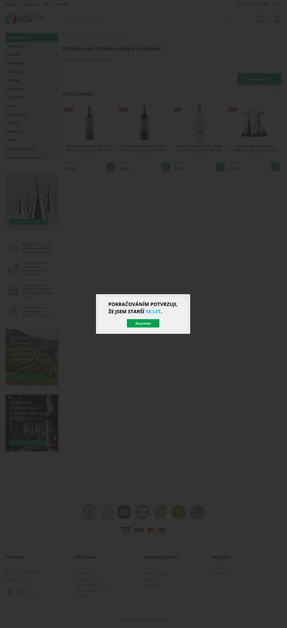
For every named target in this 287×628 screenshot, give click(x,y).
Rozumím (143, 323)
